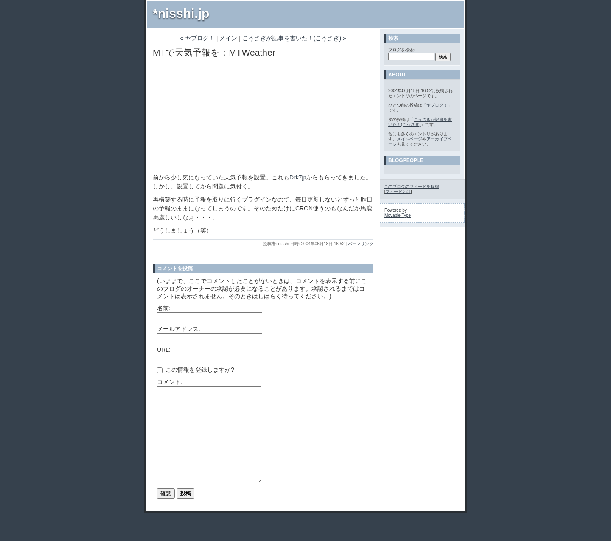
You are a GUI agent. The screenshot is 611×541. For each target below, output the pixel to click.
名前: (164, 308)
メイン (228, 38)
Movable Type (397, 215)
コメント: (169, 381)
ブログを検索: (401, 50)
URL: (164, 349)
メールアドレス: (178, 328)
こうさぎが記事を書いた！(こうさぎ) (420, 122)
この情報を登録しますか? (195, 369)
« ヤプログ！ (197, 38)
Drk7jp (297, 177)
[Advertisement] (216, 116)
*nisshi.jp (181, 13)
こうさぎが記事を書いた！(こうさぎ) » (294, 38)
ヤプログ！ (437, 105)
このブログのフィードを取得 (411, 186)
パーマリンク (360, 243)
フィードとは (398, 191)
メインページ (409, 139)
